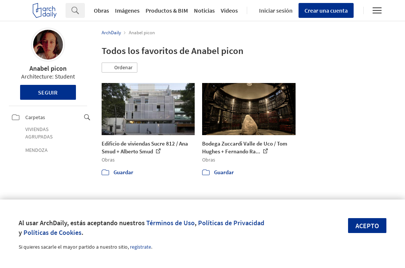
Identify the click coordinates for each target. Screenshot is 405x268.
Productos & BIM (167, 10)
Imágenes (127, 10)
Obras (101, 10)
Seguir (48, 92)
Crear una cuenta (326, 10)
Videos (229, 10)
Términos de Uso (170, 222)
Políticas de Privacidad (231, 222)
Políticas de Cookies (52, 232)
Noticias (204, 10)
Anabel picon (48, 68)
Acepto (367, 225)
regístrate (140, 246)
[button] (119, 68)
